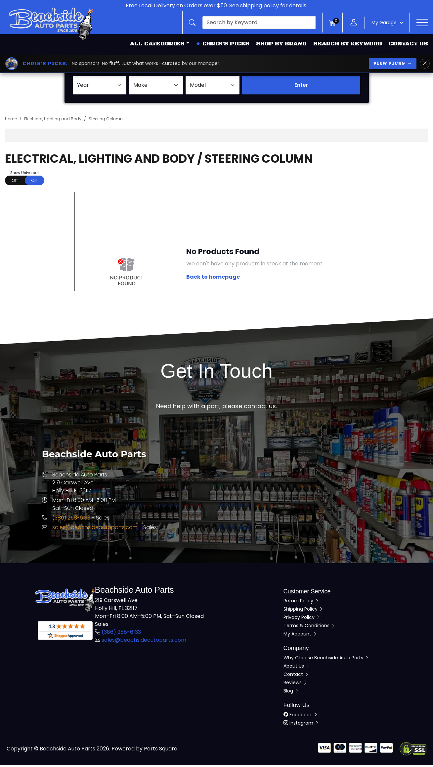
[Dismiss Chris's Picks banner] (425, 64)
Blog (291, 692)
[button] (252, 22)
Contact (296, 676)
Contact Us (408, 43)
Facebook (300, 716)
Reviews (295, 684)
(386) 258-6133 (71, 519)
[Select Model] (212, 87)
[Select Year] (100, 87)
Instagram (301, 724)
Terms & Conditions (309, 627)
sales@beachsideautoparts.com (95, 529)
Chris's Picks (222, 43)
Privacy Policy (302, 619)
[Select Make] (156, 87)
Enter (301, 86)
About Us (296, 668)
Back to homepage (213, 279)
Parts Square (160, 750)
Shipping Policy (303, 611)
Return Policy (301, 602)
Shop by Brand (281, 43)
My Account (300, 635)
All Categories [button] (157, 43)
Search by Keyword (347, 43)
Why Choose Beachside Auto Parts (326, 659)
